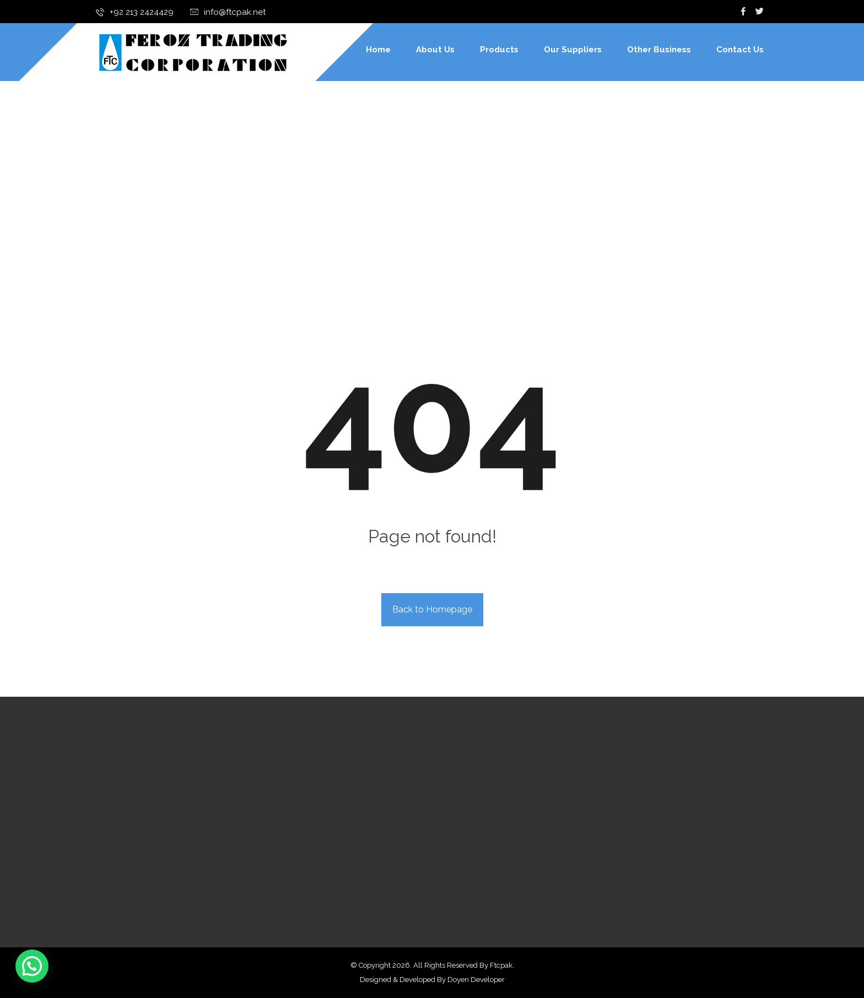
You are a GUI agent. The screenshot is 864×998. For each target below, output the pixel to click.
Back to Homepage (432, 609)
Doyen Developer (476, 979)
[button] (31, 966)
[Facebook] (743, 11)
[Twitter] (760, 11)
